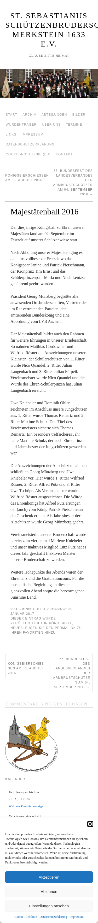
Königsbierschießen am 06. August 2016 (27, 175)
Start (11, 114)
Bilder (79, 114)
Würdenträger (21, 124)
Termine (74, 124)
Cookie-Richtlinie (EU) (28, 154)
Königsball (60, 623)
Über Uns (51, 124)
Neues (16, 628)
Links (11, 134)
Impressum (76, 917)
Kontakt (64, 154)
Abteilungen (54, 114)
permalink (65, 628)
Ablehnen (49, 891)
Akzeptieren (49, 877)
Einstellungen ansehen (49, 906)
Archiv (29, 114)
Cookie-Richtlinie (25, 917)
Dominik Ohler (30, 609)
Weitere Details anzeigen (27, 806)
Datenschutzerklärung (53, 917)
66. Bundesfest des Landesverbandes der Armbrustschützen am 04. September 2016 (71, 673)
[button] (90, 824)
